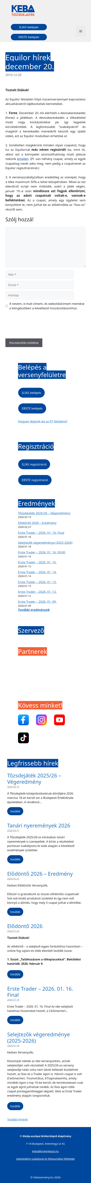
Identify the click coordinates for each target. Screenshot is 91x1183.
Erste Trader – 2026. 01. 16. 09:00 (41, 552)
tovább (15, 811)
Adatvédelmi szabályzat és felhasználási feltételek (45, 1159)
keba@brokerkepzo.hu (45, 1151)
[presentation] (32, 326)
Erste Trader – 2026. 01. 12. (37, 592)
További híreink (17, 1119)
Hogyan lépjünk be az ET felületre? (42, 421)
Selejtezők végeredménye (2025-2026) (45, 542)
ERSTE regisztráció (35, 480)
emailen (22, 159)
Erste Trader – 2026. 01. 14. (37, 572)
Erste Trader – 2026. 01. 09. (37, 602)
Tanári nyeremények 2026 (38, 825)
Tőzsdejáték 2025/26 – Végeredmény (44, 513)
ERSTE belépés (29, 37)
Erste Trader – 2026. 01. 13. (37, 582)
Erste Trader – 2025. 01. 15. (37, 562)
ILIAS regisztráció (34, 464)
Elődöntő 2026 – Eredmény (37, 523)
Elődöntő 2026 (25, 925)
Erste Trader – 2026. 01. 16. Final (41, 533)
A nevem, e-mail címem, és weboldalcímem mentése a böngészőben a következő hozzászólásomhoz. (47, 306)
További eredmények (34, 610)
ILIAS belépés (28, 27)
